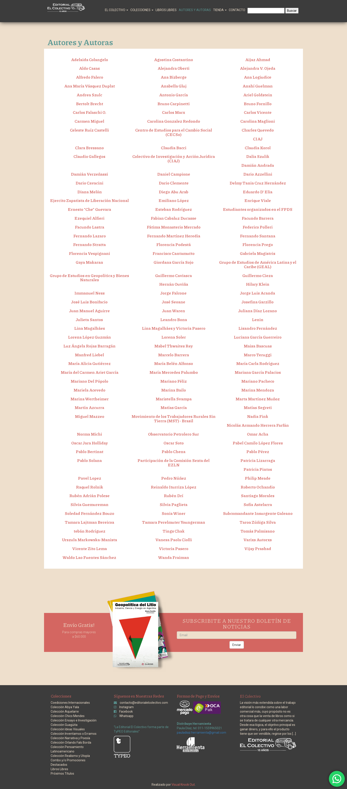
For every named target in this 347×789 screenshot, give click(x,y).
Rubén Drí (173, 495)
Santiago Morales (257, 495)
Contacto (237, 10)
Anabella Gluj (174, 86)
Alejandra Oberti (173, 68)
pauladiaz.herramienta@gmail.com (201, 732)
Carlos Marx (173, 112)
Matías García (173, 407)
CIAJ (257, 139)
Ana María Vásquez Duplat (89, 86)
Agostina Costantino (173, 59)
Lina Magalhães (89, 328)
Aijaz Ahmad (257, 59)
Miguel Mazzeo (89, 416)
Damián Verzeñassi (89, 174)
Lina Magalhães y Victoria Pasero (173, 328)
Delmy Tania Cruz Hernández (257, 183)
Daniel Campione (173, 174)
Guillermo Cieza (257, 275)
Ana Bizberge (174, 77)
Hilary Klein (257, 284)
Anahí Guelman (258, 86)
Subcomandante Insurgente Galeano (258, 513)
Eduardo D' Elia (257, 192)
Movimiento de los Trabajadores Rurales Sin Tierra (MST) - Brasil (173, 418)
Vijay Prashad (257, 548)
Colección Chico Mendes (68, 716)
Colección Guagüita (64, 725)
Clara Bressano (89, 148)
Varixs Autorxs (257, 540)
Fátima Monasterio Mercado (173, 227)
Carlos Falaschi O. (89, 112)
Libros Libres (166, 10)
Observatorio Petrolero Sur (173, 434)
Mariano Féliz (173, 381)
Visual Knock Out (183, 784)
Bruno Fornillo (258, 104)
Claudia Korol (258, 148)
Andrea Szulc (89, 95)
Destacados (59, 764)
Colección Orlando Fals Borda (71, 742)
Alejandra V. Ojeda (257, 68)
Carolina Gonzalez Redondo (173, 121)
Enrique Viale (257, 200)
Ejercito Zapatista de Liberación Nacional (89, 200)
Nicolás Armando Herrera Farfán (258, 425)
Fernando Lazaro (89, 236)
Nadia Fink (257, 416)
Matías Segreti (258, 407)
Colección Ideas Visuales (68, 729)
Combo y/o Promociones (68, 760)
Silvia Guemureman (89, 504)
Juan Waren (173, 311)
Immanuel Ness (89, 293)
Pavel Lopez (89, 478)
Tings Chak (174, 531)
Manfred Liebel (89, 355)
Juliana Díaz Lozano (257, 311)
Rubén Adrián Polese (89, 495)
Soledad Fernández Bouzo (89, 513)
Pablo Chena (173, 451)
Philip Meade (257, 478)
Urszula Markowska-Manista (89, 540)
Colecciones (141, 10)
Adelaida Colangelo (89, 59)
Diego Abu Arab (173, 192)
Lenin (257, 319)
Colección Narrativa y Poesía (70, 738)
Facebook (126, 711)
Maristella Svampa (174, 399)
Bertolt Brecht (89, 104)
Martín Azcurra (89, 407)
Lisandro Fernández (257, 328)
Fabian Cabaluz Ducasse (173, 218)
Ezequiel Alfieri (89, 218)
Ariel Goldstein (257, 95)
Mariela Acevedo (89, 390)
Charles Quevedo (258, 130)
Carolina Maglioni (257, 121)
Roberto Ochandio (258, 487)
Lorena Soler (173, 337)
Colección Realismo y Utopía (70, 756)
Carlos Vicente (258, 112)
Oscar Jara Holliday (89, 443)
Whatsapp (126, 716)
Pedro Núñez (173, 478)
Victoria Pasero (173, 548)
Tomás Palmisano (258, 531)
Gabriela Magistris (257, 253)
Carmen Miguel (89, 121)
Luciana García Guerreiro (257, 337)
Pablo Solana (89, 460)
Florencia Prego (257, 244)
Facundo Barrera (258, 218)
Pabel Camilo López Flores (258, 443)
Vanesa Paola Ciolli (173, 540)
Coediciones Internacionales (70, 702)
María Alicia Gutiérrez (89, 363)
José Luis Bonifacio (89, 302)
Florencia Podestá (173, 244)
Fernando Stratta (89, 244)
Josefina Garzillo (258, 302)
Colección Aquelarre (65, 711)
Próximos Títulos (62, 773)
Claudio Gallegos (89, 156)
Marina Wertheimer (89, 399)
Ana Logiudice (257, 77)
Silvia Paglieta (173, 504)
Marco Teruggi (258, 355)
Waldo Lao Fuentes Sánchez (89, 557)
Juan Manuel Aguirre (89, 311)
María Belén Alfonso (173, 363)
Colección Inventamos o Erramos (73, 733)
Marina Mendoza (257, 390)
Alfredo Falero (89, 77)
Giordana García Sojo (173, 262)
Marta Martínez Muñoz (257, 399)
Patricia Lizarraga (257, 460)
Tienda (220, 10)
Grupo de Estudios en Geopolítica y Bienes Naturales (89, 278)
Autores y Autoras (195, 10)
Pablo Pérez (257, 451)
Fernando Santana (257, 236)
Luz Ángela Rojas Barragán (89, 346)
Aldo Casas (89, 68)
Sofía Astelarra (257, 504)
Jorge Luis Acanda (257, 293)
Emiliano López (173, 200)
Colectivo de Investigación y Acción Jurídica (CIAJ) (173, 158)
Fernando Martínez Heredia (173, 236)
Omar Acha (257, 434)
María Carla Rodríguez (257, 363)
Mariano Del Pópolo (89, 381)
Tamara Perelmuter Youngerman (173, 522)
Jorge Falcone (173, 293)
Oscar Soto (174, 443)
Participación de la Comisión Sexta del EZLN (173, 463)
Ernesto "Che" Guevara (89, 209)
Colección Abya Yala (65, 707)
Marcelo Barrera (173, 355)
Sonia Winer (173, 513)
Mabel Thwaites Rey (173, 346)
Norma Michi (89, 434)
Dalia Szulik (257, 156)
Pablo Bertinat (89, 451)
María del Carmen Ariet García (89, 372)
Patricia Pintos (257, 469)
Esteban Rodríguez (173, 209)
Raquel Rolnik (89, 487)
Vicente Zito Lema (89, 548)
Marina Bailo (173, 390)
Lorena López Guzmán (89, 337)
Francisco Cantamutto (173, 253)
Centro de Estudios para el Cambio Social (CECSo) (173, 132)
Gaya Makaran (89, 262)
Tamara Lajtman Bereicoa (89, 522)
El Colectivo (116, 10)
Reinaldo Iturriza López (173, 487)
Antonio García (173, 95)
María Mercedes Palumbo (173, 372)
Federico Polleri (258, 227)
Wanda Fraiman (173, 557)
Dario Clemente (174, 183)
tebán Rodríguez (89, 531)
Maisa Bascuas (258, 346)
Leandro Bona (173, 319)
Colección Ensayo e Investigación (73, 720)
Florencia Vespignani (89, 253)
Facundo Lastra (89, 227)
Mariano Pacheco (257, 381)
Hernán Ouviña (173, 284)
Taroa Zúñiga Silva (258, 522)
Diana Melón (89, 192)
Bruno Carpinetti (173, 104)
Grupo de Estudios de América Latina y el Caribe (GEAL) (257, 264)
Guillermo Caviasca (173, 275)
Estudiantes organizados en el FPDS (257, 209)
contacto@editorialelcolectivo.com (144, 702)
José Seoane (173, 302)
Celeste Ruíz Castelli (89, 130)
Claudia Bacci (173, 148)
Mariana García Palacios (258, 372)
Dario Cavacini (89, 183)
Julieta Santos (89, 319)
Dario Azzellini (257, 174)
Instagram (126, 707)
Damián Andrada (257, 165)
